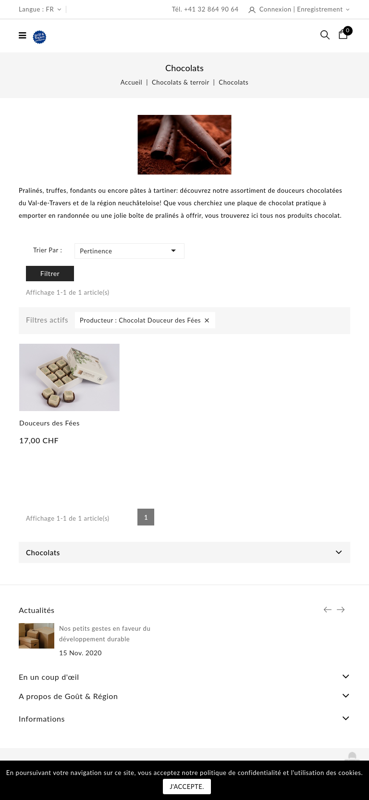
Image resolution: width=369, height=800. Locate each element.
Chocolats (43, 552)
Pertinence (129, 250)
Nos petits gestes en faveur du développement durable (104, 634)
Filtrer (50, 273)
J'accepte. (187, 786)
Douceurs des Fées (49, 423)
